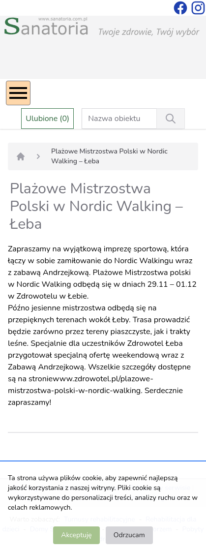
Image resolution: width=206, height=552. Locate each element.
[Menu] (18, 93)
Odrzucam (129, 535)
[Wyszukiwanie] (170, 118)
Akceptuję (76, 535)
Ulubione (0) (47, 118)
